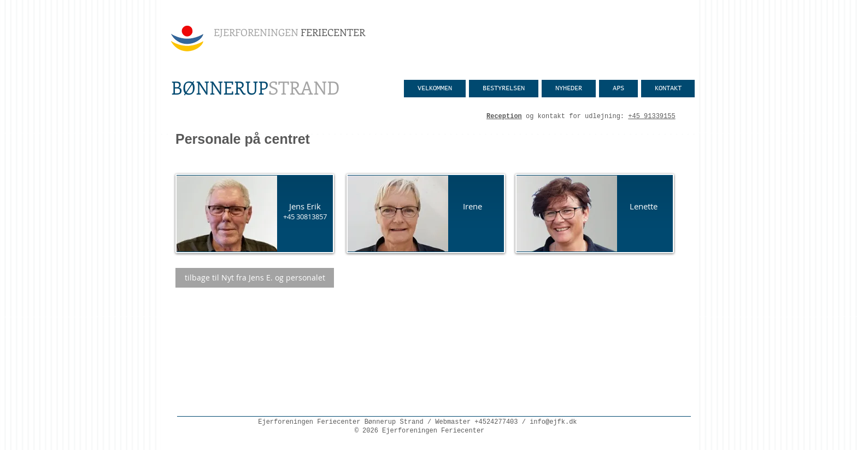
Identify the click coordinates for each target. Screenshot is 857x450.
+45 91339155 (651, 116)
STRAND (255, 87)
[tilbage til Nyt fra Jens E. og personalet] (254, 278)
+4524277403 (496, 422)
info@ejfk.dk (553, 422)
